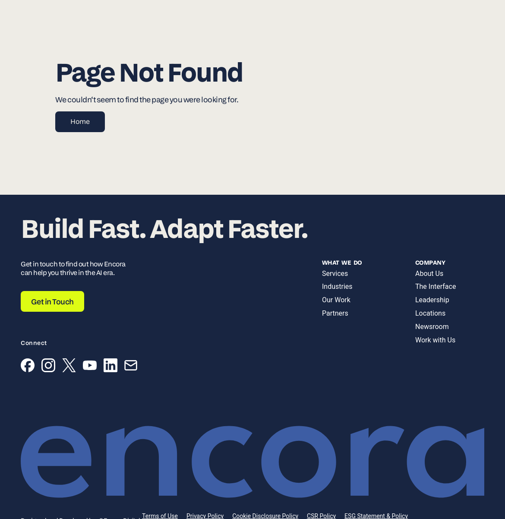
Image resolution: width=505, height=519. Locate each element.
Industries (337, 286)
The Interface (435, 286)
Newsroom (432, 327)
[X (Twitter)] (69, 367)
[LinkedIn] (110, 367)
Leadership (432, 300)
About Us (429, 273)
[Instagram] (48, 367)
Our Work (336, 300)
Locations (430, 313)
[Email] (130, 367)
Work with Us (435, 340)
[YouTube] (90, 367)
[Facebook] (28, 367)
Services (335, 273)
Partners (335, 313)
